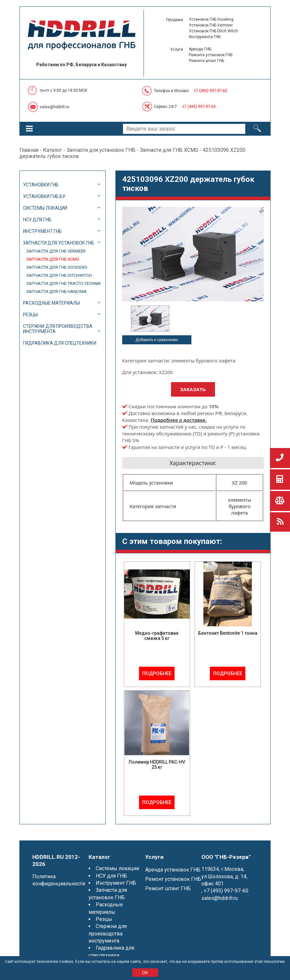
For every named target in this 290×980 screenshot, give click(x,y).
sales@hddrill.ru (54, 107)
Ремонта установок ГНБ (210, 55)
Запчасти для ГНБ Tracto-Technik (63, 283)
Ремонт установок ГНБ (173, 879)
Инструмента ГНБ (204, 37)
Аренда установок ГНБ (172, 870)
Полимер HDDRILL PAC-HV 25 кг (157, 764)
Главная (28, 150)
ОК (145, 972)
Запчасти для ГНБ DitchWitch (59, 275)
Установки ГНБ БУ (44, 196)
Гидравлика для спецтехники (59, 343)
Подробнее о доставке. (179, 420)
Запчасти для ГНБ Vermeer (56, 251)
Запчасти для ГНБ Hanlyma (56, 291)
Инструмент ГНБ (42, 231)
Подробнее (156, 673)
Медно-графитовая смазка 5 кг (156, 636)
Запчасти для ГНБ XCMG (169, 150)
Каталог (52, 150)
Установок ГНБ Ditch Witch (213, 31)
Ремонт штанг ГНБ (168, 888)
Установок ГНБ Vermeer (211, 25)
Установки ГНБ (41, 184)
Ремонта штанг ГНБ (206, 60)
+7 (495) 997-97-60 (210, 91)
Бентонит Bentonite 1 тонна (227, 633)
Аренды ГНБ (200, 49)
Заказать (193, 389)
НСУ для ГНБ (37, 219)
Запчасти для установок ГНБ (101, 150)
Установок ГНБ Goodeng (211, 19)
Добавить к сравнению (156, 340)
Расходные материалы (51, 303)
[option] (150, 318)
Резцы (30, 314)
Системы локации (45, 208)
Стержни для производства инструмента (57, 329)
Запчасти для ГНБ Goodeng (56, 267)
